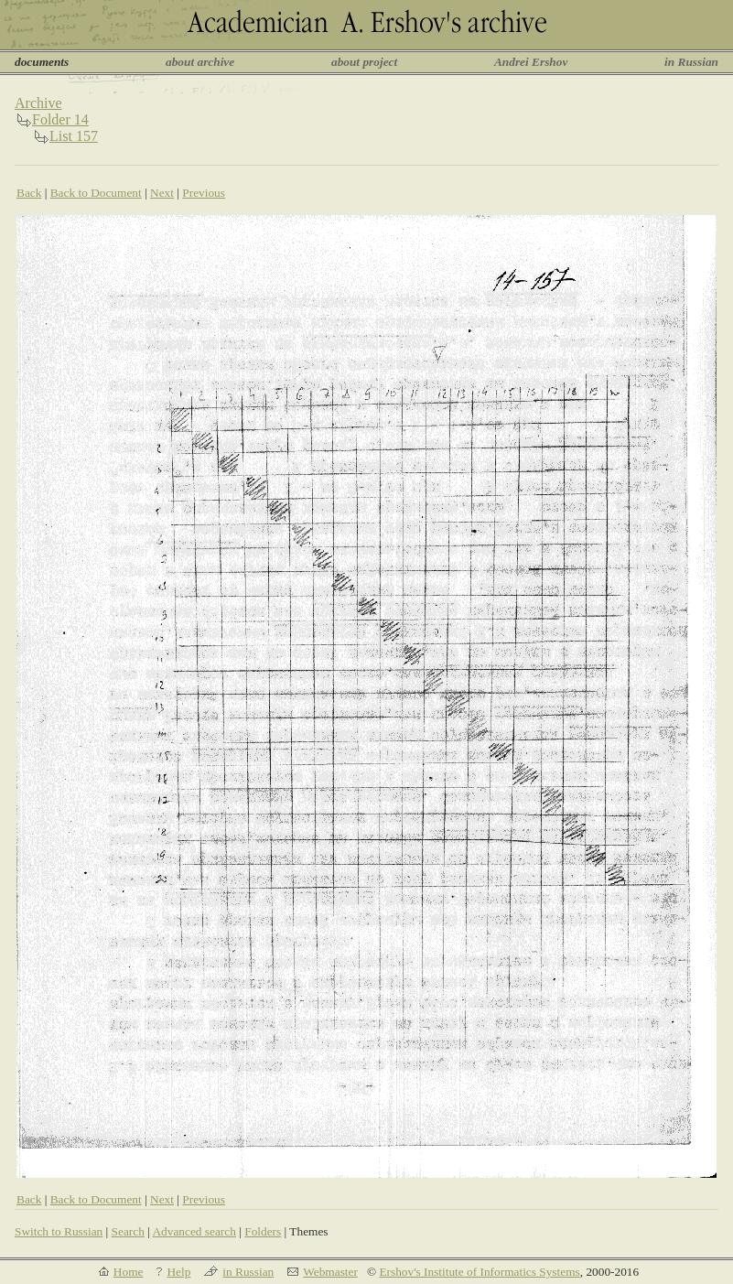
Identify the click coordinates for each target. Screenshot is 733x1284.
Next (162, 193)
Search (128, 1231)
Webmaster (330, 1272)
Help (178, 1272)
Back (28, 193)
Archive (38, 103)
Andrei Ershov (530, 62)
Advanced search (193, 1231)
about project (364, 62)
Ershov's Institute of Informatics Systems (479, 1272)
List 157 (73, 136)
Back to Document (96, 193)
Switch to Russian (58, 1231)
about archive (200, 62)
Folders (262, 1231)
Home (128, 1272)
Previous (203, 193)
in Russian (691, 62)
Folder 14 (60, 119)
